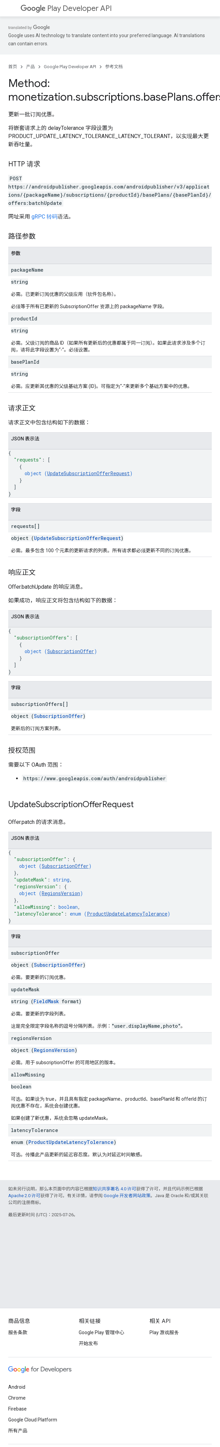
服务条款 (17, 1332)
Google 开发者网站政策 (127, 1195)
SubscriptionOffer (70, 651)
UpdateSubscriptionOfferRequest (88, 473)
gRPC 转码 (44, 216)
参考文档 (114, 66)
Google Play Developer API (70, 66)
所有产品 (17, 1430)
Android (16, 1387)
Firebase (17, 1409)
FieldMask (46, 1001)
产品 (30, 66)
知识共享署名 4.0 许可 (114, 1188)
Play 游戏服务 (164, 1332)
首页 (12, 66)
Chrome (17, 1398)
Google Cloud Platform (32, 1419)
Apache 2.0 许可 (24, 1195)
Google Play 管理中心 (101, 1332)
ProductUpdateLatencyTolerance (127, 913)
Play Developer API (66, 8)
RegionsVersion (61, 893)
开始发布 (88, 1343)
